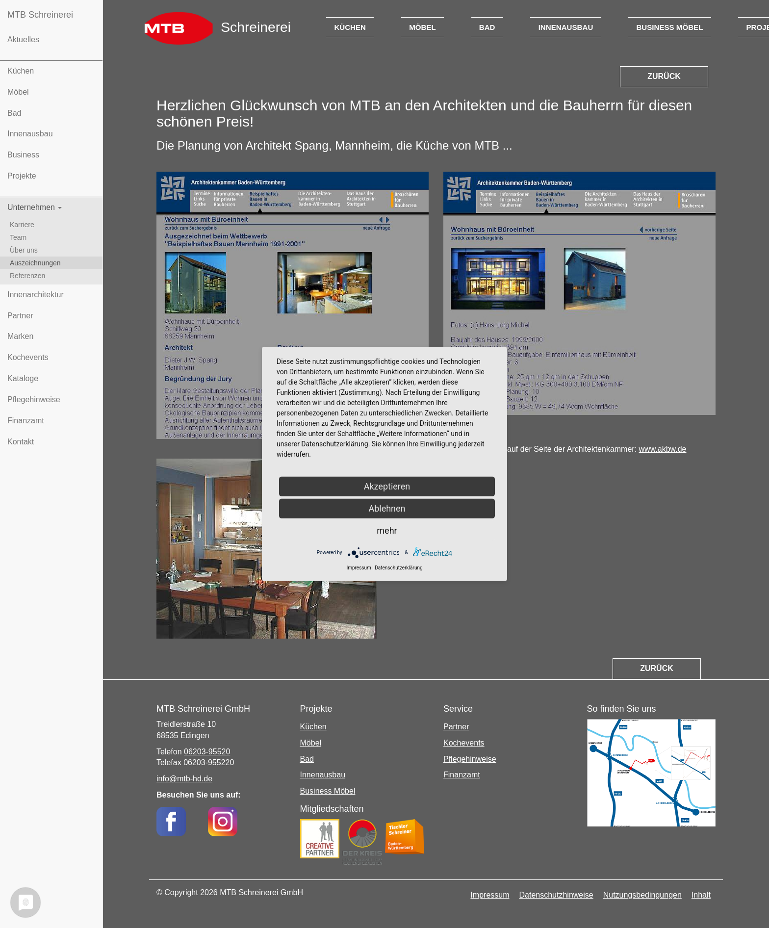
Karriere (22, 225)
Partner (20, 315)
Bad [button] (487, 27)
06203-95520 (207, 752)
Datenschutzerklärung (398, 567)
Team (18, 237)
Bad (14, 113)
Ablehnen (386, 508)
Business (23, 155)
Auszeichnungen (35, 263)
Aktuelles (23, 39)
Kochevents (28, 357)
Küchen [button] (350, 27)
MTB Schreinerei (40, 15)
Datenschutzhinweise (556, 895)
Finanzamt (25, 420)
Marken (20, 336)
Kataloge (22, 378)
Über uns (24, 250)
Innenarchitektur (35, 294)
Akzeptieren (387, 486)
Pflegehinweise (33, 399)
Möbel (18, 92)
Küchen (20, 71)
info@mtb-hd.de (184, 778)
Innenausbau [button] (565, 27)
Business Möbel (328, 791)
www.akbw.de (663, 449)
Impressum (489, 895)
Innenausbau (30, 133)
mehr (387, 530)
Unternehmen (34, 207)
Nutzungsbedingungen (642, 895)
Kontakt (20, 442)
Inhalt (701, 895)
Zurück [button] (664, 76)
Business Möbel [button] (669, 27)
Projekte (21, 176)
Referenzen (27, 276)
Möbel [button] (422, 27)
